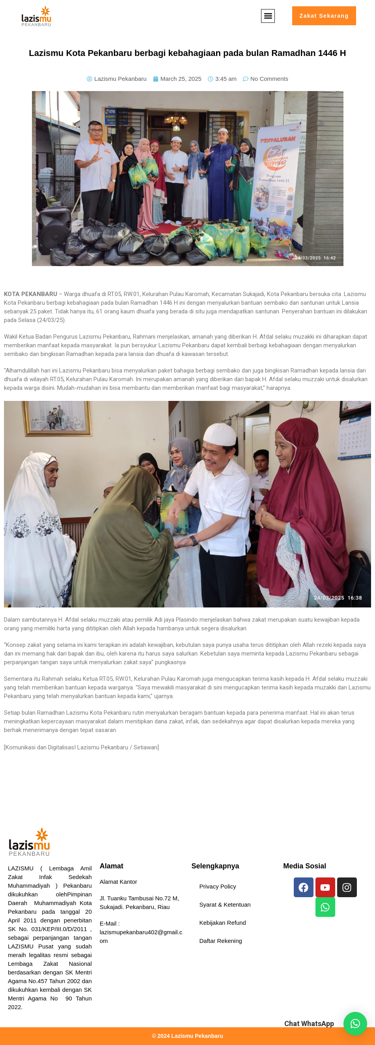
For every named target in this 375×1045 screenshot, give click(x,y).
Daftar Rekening (221, 940)
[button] (267, 16)
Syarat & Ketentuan (225, 904)
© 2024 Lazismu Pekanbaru (187, 1036)
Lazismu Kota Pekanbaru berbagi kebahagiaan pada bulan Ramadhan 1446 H (187, 53)
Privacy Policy (218, 886)
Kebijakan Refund (223, 922)
